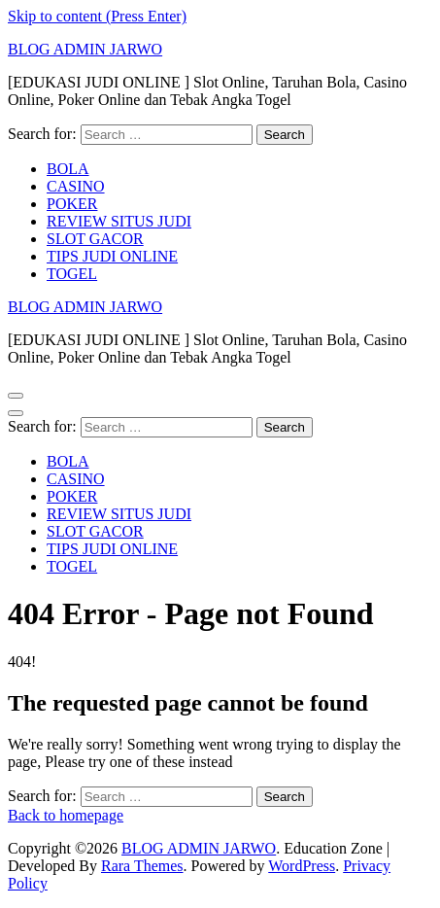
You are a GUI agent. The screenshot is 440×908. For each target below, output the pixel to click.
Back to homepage (65, 815)
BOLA (68, 168)
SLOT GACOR (95, 238)
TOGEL (72, 273)
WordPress (301, 865)
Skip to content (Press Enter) (97, 16)
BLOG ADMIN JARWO (85, 49)
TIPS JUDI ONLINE (112, 256)
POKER (72, 203)
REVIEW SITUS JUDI (119, 221)
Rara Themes (142, 865)
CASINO (76, 186)
